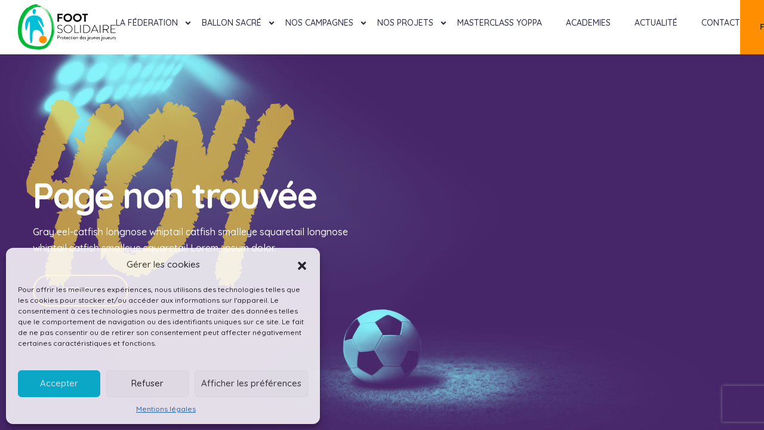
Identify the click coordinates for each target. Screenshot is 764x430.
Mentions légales (166, 408)
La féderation (147, 22)
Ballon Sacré (231, 22)
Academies (588, 22)
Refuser (147, 383)
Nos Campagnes (319, 22)
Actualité (655, 22)
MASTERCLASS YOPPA (499, 22)
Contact (720, 22)
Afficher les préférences (251, 383)
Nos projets (405, 22)
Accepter (59, 383)
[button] (302, 265)
